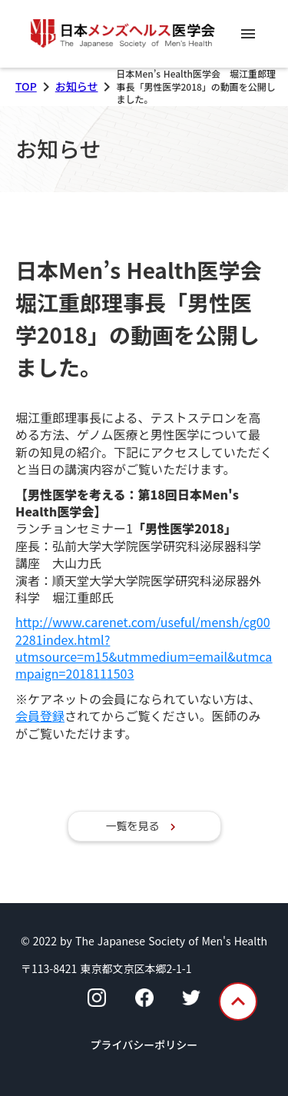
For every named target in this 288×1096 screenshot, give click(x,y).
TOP (26, 86)
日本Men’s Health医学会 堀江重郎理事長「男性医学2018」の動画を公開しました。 (149, 318)
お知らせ (76, 86)
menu (248, 34)
